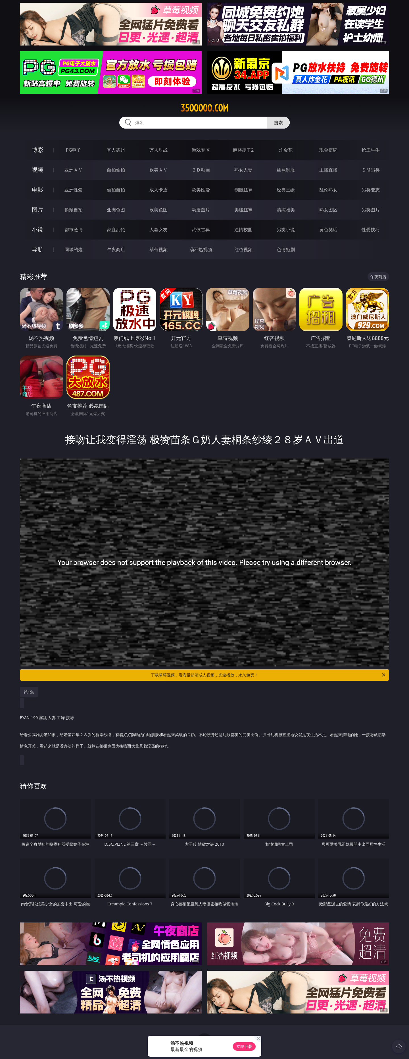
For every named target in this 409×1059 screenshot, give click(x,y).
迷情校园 (243, 229)
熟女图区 (328, 210)
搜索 (278, 122)
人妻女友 (158, 229)
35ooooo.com (204, 108)
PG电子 (73, 150)
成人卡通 (158, 190)
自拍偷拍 (116, 170)
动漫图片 (201, 210)
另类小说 (286, 229)
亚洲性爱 (73, 190)
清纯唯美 (286, 210)
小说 (37, 229)
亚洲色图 (116, 210)
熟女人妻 (243, 170)
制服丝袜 (243, 190)
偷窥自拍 (73, 210)
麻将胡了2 (243, 150)
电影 (37, 189)
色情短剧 (286, 249)
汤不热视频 (200, 249)
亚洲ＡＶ (73, 170)
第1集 (29, 692)
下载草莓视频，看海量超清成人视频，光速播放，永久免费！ (268, 675)
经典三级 (286, 190)
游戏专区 (201, 150)
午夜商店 (116, 249)
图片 (37, 209)
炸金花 (286, 150)
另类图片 (371, 210)
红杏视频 (243, 249)
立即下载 (244, 1046)
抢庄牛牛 (371, 150)
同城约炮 (73, 249)
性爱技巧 (371, 229)
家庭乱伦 (116, 229)
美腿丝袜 (243, 210)
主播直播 (328, 170)
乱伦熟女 (328, 190)
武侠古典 (201, 229)
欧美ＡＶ (158, 170)
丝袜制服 (286, 170)
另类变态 (371, 190)
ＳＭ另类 (371, 170)
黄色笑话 (328, 229)
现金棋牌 (328, 150)
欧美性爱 (201, 190)
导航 (37, 249)
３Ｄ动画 (201, 170)
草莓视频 (158, 249)
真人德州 (116, 150)
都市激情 (73, 229)
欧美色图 (158, 210)
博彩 (37, 150)
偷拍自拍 (116, 190)
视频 (37, 170)
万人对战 (158, 150)
